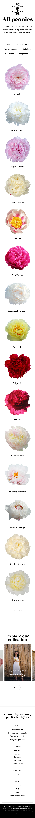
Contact (17, 786)
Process (17, 757)
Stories (18, 775)
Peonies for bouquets (17, 733)
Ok (17, 814)
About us (17, 750)
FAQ (17, 789)
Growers (17, 760)
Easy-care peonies (17, 736)
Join (17, 792)
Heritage (17, 754)
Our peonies (17, 729)
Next (23, 610)
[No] (33, 811)
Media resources (17, 796)
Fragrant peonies (17, 739)
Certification (17, 764)
